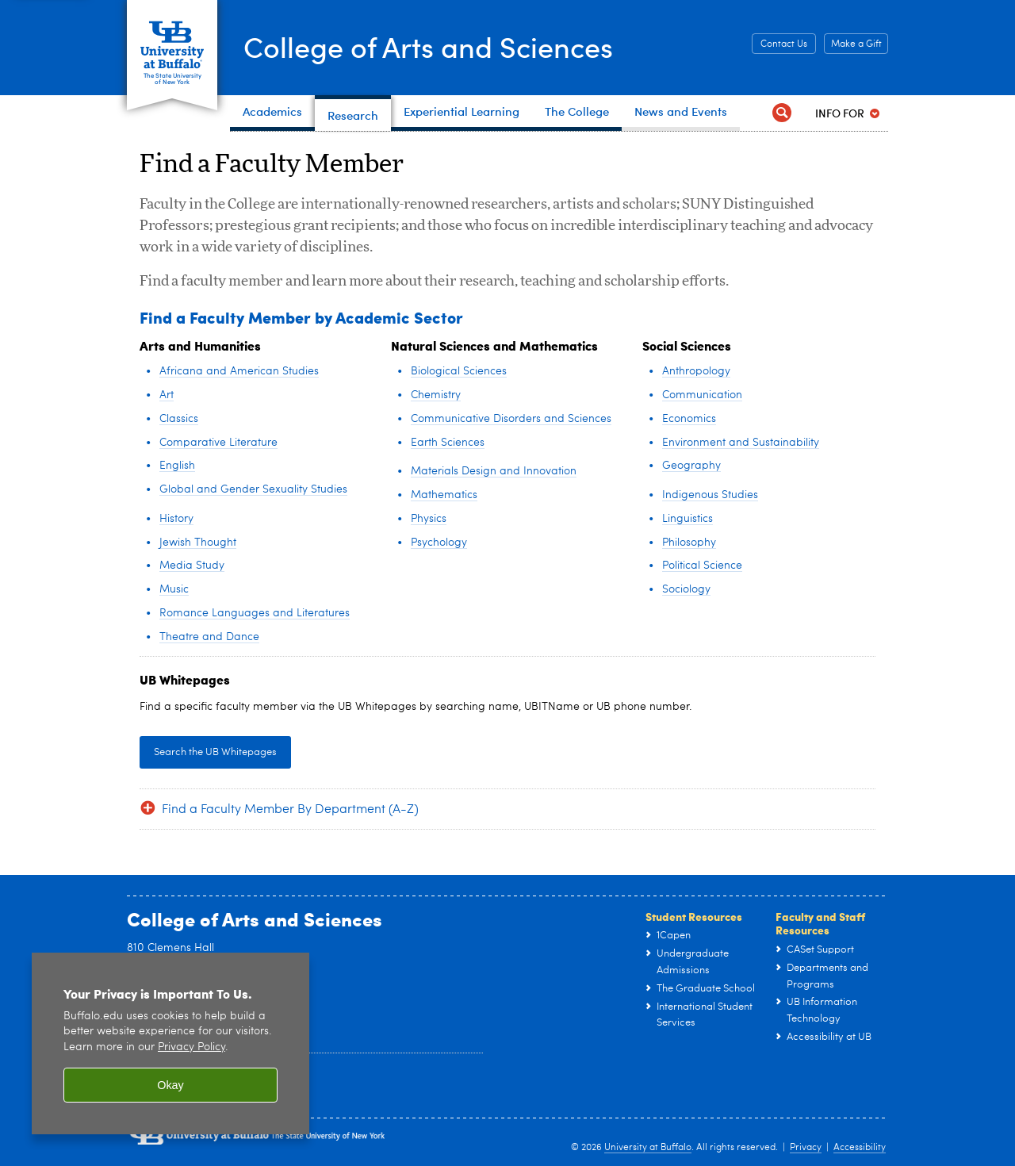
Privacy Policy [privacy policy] (191, 1047)
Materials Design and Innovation (493, 471)
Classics (178, 418)
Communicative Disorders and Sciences (511, 418)
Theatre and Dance (209, 636)
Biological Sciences (459, 371)
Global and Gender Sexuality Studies (253, 489)
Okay (170, 1085)
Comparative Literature (218, 442)
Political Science (702, 565)
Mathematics (444, 495)
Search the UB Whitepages (215, 752)
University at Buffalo (647, 1148)
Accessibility (859, 1148)
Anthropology (696, 371)
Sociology (686, 589)
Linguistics (687, 518)
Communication (702, 395)
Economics (689, 418)
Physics (428, 518)
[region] (170, 1043)
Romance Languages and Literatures (254, 613)
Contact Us (783, 44)
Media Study (191, 565)
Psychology (439, 542)
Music (174, 589)
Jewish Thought (197, 542)
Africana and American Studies (239, 371)
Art (166, 395)
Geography (691, 465)
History (176, 518)
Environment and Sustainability (740, 442)
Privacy (806, 1148)
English (177, 465)
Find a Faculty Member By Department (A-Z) (290, 810)
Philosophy (689, 542)
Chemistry (436, 395)
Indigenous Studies (710, 495)
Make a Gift (856, 44)
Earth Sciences (448, 442)
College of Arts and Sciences (428, 46)
